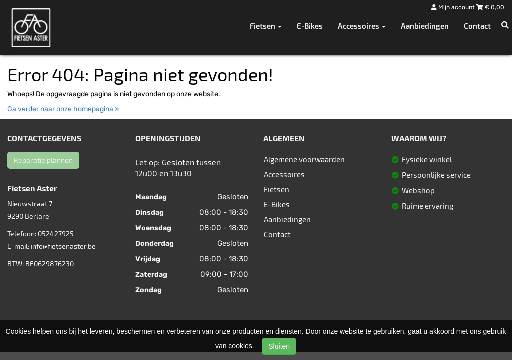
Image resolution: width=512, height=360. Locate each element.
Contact (477, 26)
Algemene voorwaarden (304, 159)
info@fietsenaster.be (63, 246)
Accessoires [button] (362, 26)
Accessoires (284, 174)
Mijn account (454, 7)
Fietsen (277, 189)
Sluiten (279, 346)
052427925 (56, 234)
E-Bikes (310, 26)
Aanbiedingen (425, 26)
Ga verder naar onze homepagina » (64, 109)
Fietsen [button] (266, 26)
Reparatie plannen (43, 160)
